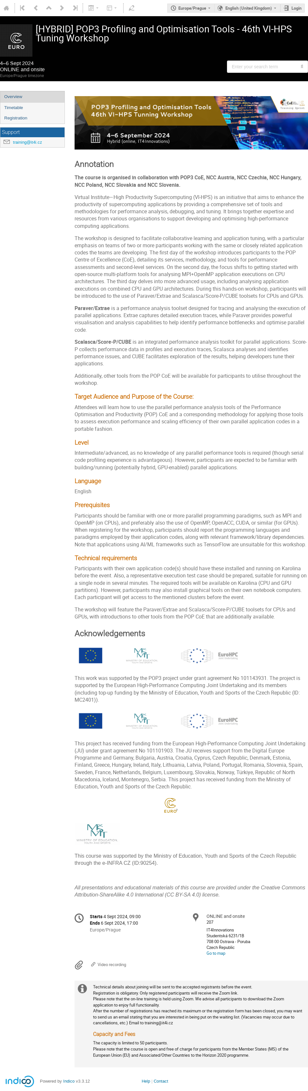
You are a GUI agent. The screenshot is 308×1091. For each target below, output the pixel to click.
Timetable (13, 107)
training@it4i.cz (27, 142)
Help (146, 1081)
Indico (69, 1081)
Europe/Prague (192, 8)
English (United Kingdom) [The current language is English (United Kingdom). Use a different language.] (248, 8)
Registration (15, 118)
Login (296, 8)
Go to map (216, 953)
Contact (161, 1081)
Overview (13, 96)
